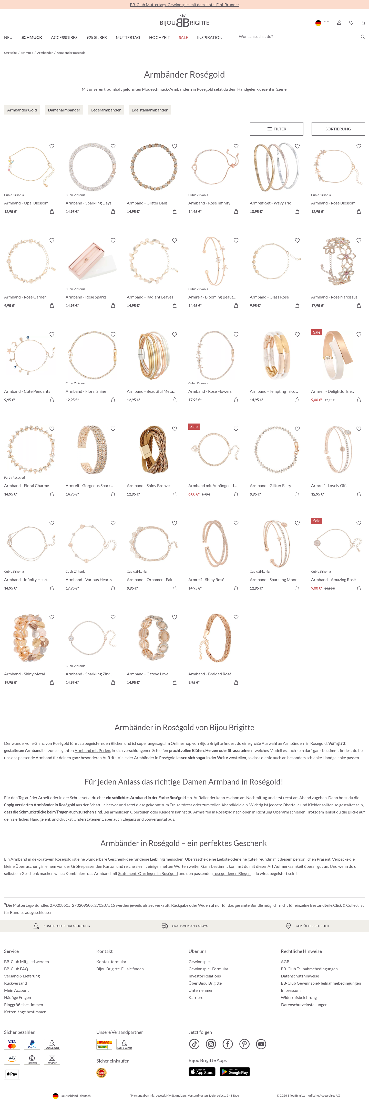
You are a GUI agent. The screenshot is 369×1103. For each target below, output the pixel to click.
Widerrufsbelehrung (299, 997)
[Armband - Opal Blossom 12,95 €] (31, 179)
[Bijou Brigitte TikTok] (194, 1044)
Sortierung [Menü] (338, 128)
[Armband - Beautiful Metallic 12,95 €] (154, 367)
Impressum (291, 990)
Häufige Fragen (17, 997)
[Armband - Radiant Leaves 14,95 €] (154, 273)
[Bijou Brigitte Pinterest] (244, 1044)
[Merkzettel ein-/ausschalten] (52, 146)
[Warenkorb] (363, 23)
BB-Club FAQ (16, 968)
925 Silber (96, 37)
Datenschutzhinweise (300, 975)
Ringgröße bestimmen (23, 1004)
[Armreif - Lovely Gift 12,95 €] (338, 462)
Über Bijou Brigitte (205, 983)
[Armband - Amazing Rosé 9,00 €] (338, 556)
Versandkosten (198, 1095)
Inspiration (209, 37)
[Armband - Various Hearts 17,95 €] (92, 556)
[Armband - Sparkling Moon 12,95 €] (277, 556)
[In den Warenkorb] (52, 211)
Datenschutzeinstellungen (304, 1004)
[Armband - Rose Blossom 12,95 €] (338, 179)
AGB (285, 961)
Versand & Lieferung (22, 975)
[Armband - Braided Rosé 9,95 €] (215, 650)
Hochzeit (159, 37)
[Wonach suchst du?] (301, 36)
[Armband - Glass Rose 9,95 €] (277, 273)
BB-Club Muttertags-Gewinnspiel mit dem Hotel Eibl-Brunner (184, 4)
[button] (339, 23)
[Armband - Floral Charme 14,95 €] (31, 462)
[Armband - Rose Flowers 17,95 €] (215, 367)
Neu (8, 37)
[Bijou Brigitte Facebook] (227, 1044)
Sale (183, 37)
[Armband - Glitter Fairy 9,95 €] (277, 462)
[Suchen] (363, 36)
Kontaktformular (111, 961)
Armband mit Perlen (92, 750)
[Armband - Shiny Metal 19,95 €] (31, 650)
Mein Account (16, 990)
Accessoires (64, 37)
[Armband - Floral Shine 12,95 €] (92, 367)
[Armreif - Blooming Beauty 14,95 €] (215, 273)
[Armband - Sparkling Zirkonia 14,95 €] (92, 650)
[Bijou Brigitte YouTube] (261, 1044)
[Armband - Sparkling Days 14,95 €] (92, 179)
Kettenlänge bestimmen (25, 1011)
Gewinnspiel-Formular (208, 968)
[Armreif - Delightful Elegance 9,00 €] (338, 367)
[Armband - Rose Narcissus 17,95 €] (338, 273)
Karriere (196, 997)
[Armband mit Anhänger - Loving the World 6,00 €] (215, 462)
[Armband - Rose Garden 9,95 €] (31, 273)
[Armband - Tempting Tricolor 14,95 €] (277, 367)
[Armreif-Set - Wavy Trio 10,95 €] (277, 179)
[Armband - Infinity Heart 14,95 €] (31, 556)
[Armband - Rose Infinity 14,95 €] (215, 179)
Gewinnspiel (200, 961)
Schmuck (32, 37)
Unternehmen (201, 990)
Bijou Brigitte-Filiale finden (120, 968)
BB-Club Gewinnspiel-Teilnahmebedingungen (321, 983)
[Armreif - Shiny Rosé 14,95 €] (215, 556)
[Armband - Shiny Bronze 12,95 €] (154, 462)
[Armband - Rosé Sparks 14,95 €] (92, 273)
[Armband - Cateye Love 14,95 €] (154, 650)
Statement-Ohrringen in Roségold (148, 873)
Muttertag (128, 37)
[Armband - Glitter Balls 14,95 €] (154, 179)
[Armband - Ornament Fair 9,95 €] (154, 556)
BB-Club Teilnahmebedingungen (309, 968)
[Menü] (276, 129)
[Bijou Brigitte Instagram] (211, 1044)
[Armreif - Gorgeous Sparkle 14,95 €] (92, 462)
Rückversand (15, 983)
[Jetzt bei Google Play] (235, 1070)
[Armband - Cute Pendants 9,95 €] (31, 367)
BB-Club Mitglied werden (26, 961)
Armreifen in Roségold (212, 811)
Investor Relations (205, 975)
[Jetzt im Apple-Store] (202, 1070)
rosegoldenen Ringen (232, 873)
